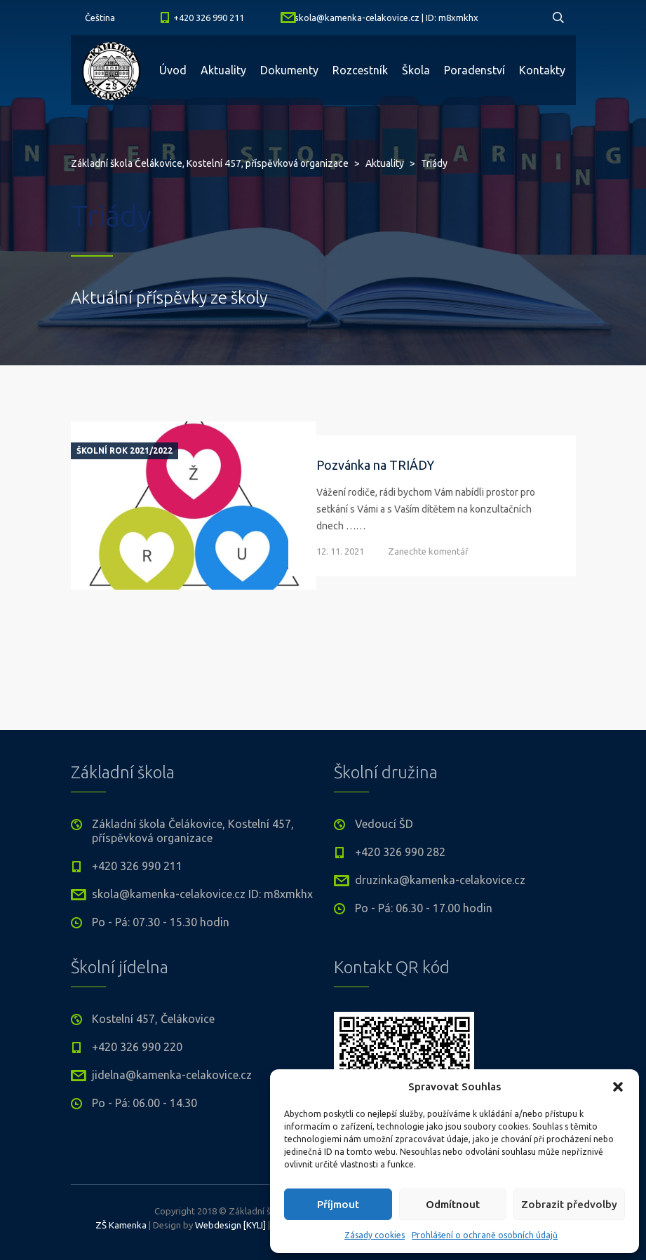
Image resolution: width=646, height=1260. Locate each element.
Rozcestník (360, 70)
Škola (416, 70)
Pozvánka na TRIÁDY (375, 465)
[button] (618, 1087)
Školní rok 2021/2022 (124, 451)
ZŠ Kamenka (121, 1225)
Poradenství (474, 70)
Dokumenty (289, 70)
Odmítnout (453, 1204)
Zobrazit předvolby (569, 1204)
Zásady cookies (374, 1235)
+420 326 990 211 (208, 17)
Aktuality (223, 70)
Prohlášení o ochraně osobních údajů (485, 1235)
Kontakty (542, 70)
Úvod (173, 70)
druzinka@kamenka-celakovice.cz (440, 880)
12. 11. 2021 (340, 551)
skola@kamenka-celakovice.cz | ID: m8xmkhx (386, 17)
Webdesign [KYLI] (230, 1225)
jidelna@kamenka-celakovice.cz (172, 1075)
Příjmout (338, 1204)
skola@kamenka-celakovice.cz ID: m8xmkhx (202, 894)
